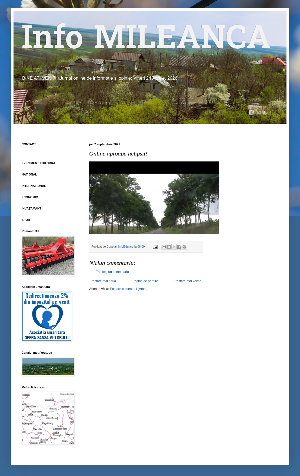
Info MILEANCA (146, 40)
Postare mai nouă (103, 281)
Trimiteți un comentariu (112, 272)
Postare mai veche (188, 281)
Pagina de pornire (145, 281)
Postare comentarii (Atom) (129, 289)
